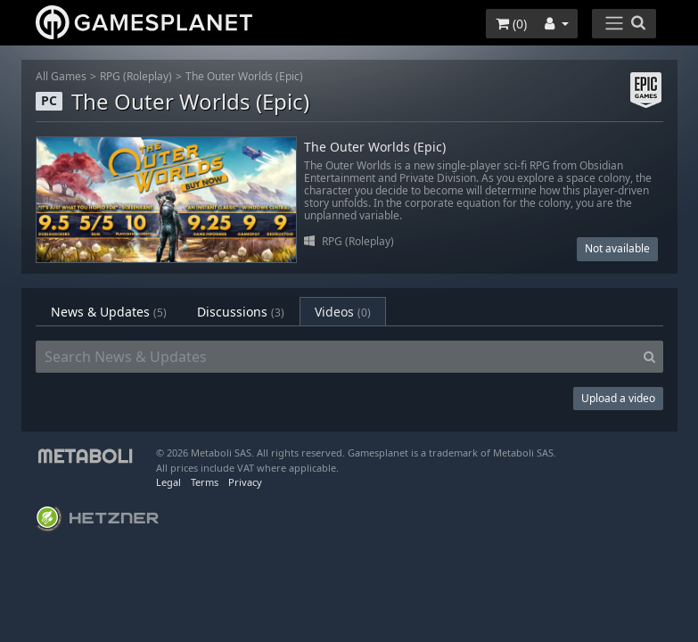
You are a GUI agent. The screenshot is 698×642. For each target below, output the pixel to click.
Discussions (240, 311)
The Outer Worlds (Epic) (244, 76)
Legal (168, 482)
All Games (61, 76)
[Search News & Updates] (336, 357)
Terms (204, 482)
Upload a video (618, 398)
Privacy (245, 482)
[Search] (649, 357)
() (511, 23)
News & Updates (109, 311)
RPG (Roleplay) (136, 76)
